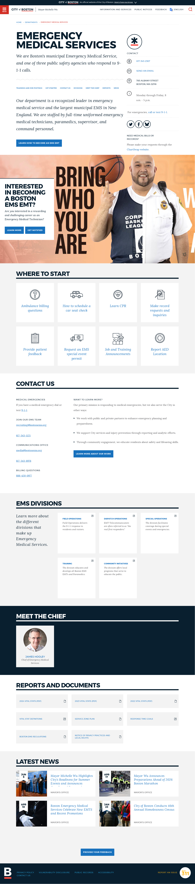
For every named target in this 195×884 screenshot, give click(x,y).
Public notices (143, 10)
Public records (84, 873)
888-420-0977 (24, 476)
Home (19, 22)
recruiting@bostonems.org (31, 425)
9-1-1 (24, 410)
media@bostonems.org (29, 450)
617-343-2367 (143, 61)
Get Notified (35, 230)
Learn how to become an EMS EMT (39, 143)
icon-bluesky (147, 124)
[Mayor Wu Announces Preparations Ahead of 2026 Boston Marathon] (139, 784)
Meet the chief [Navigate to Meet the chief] (92, 88)
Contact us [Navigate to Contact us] (65, 88)
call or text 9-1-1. (158, 112)
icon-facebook (139, 124)
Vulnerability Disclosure (54, 873)
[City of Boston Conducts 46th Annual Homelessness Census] (139, 814)
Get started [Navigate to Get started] (51, 88)
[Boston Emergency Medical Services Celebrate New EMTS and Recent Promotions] (55, 814)
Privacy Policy (25, 873)
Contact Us (23, 876)
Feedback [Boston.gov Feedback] (161, 10)
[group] (35, 646)
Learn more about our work (93, 454)
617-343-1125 (23, 436)
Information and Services (115, 10)
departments (31, 22)
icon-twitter (130, 124)
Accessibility (106, 873)
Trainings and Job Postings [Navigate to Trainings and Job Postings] (29, 88)
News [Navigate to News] (116, 88)
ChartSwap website (138, 149)
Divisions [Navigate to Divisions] (78, 88)
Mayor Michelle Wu (47, 10)
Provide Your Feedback (97, 852)
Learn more (14, 230)
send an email (145, 71)
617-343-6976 (23, 461)
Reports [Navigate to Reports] (106, 88)
